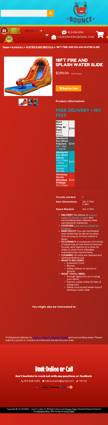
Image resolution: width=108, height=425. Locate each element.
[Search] (50, 13)
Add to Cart (67, 88)
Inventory (17, 47)
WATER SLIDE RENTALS (39, 47)
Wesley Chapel (79, 217)
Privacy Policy (71, 409)
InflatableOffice (43, 411)
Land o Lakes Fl (41, 337)
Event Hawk (69, 411)
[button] (47, 34)
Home (6, 47)
